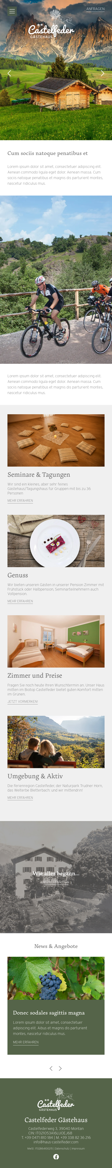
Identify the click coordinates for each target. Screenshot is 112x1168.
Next (103, 73)
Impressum (78, 1148)
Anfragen (95, 9)
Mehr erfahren (20, 500)
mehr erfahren (26, 1042)
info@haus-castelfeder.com (56, 1142)
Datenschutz (62, 1148)
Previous (9, 73)
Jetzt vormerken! (22, 701)
